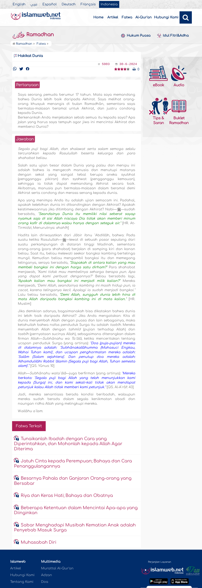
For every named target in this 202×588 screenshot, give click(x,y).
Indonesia (109, 4)
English (19, 4)
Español (49, 4)
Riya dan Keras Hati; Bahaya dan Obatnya (67, 495)
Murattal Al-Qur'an (57, 568)
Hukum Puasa (136, 36)
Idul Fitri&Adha (173, 36)
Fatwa (127, 17)
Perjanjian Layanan (159, 562)
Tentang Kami (21, 582)
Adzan (46, 575)
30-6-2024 (128, 64)
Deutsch (69, 4)
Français (88, 4)
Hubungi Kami (166, 17)
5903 (106, 64)
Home (98, 17)
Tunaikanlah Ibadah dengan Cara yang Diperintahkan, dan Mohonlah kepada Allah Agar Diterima (68, 443)
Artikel (112, 17)
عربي (34, 4)
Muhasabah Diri (38, 542)
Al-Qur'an (143, 17)
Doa (44, 582)
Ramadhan (33, 34)
